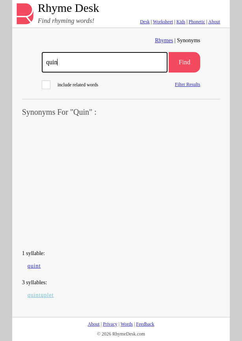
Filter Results (187, 84)
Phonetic (197, 21)
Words (127, 324)
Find (184, 62)
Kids (180, 21)
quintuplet (41, 295)
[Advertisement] (121, 184)
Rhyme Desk (68, 8)
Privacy (110, 324)
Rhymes (164, 40)
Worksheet (163, 21)
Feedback (145, 324)
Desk (145, 21)
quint (34, 266)
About (214, 21)
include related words (70, 84)
